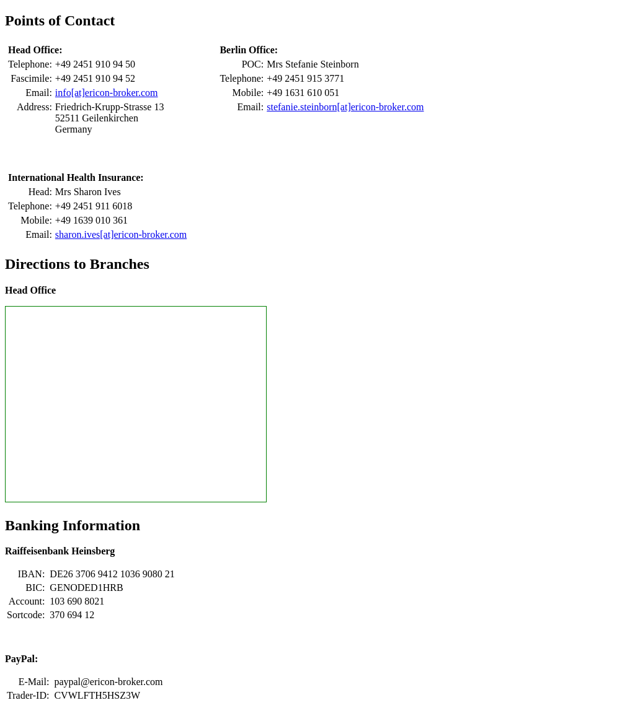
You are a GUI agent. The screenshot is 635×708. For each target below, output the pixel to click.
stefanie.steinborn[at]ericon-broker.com (345, 107)
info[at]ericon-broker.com (106, 92)
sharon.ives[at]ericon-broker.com (121, 234)
